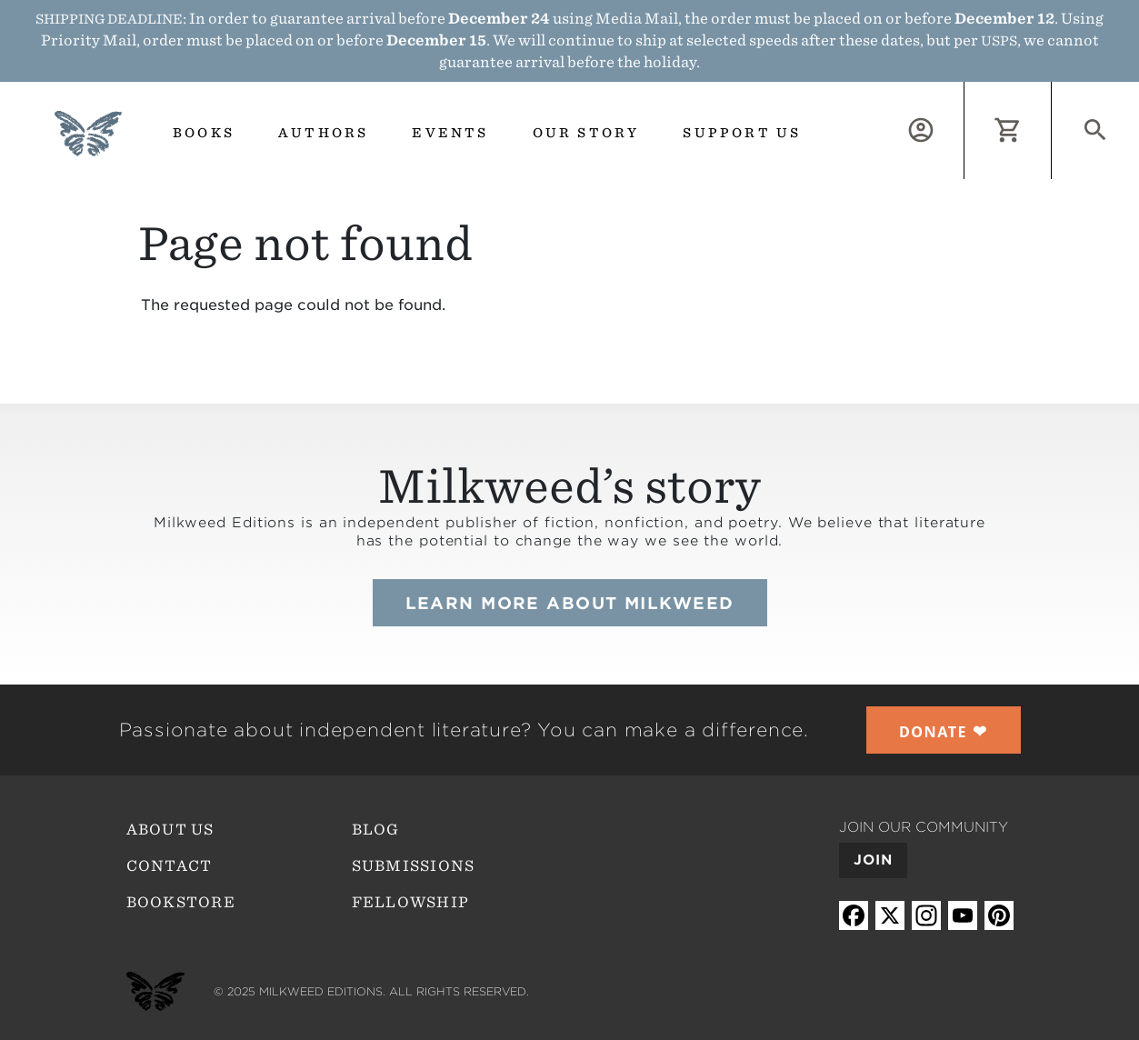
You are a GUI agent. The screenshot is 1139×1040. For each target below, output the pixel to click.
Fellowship (411, 902)
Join (874, 860)
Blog (376, 829)
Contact (169, 866)
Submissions (413, 866)
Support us (742, 132)
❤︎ (943, 731)
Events (450, 132)
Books (204, 132)
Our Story (586, 132)
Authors (323, 132)
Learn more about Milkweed (569, 603)
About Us (170, 829)
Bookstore (181, 902)
